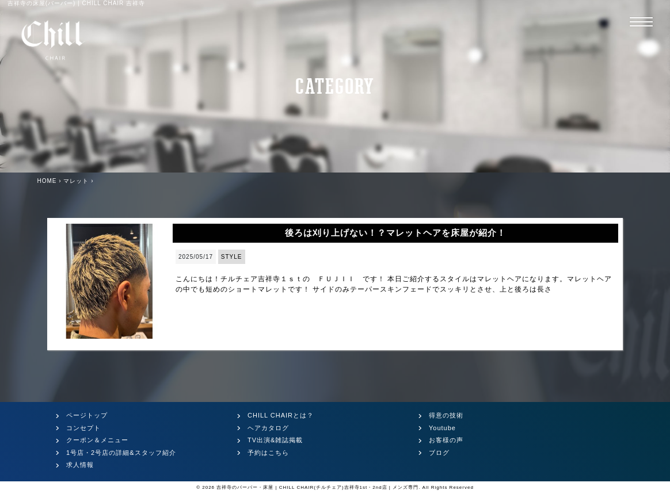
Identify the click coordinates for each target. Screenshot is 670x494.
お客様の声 (446, 439)
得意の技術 (446, 415)
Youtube (442, 427)
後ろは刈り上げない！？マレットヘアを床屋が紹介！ (395, 233)
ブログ (439, 452)
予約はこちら (268, 452)
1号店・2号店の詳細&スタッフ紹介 (121, 452)
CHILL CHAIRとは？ (281, 415)
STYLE (231, 257)
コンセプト (83, 427)
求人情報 (80, 464)
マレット (76, 181)
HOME (47, 181)
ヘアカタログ (268, 427)
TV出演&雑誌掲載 (275, 439)
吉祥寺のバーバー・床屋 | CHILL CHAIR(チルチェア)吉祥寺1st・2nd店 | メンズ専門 (317, 487)
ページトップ (87, 415)
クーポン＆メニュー (97, 439)
